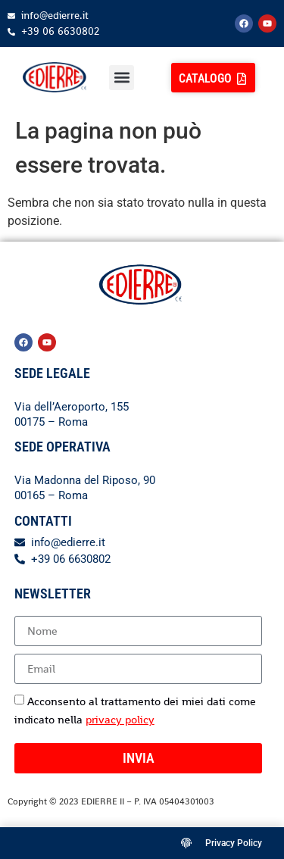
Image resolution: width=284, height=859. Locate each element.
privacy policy (120, 719)
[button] (121, 77)
